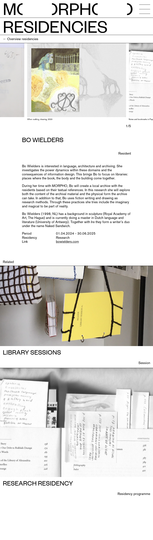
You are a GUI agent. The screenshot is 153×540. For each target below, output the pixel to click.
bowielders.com (67, 242)
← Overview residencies (20, 39)
